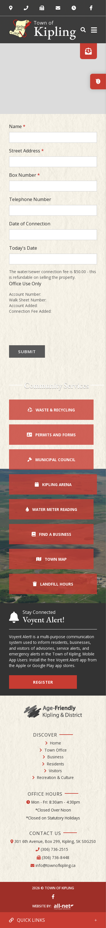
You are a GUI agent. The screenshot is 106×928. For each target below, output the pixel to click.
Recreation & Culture (55, 777)
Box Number (24, 175)
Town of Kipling (42, 30)
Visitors (55, 770)
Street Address (26, 151)
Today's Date (23, 248)
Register (43, 682)
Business (55, 756)
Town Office (55, 750)
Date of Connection (29, 224)
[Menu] (92, 30)
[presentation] (52, 330)
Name (17, 126)
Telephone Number (30, 199)
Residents (55, 764)
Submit (27, 351)
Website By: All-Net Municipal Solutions (64, 907)
